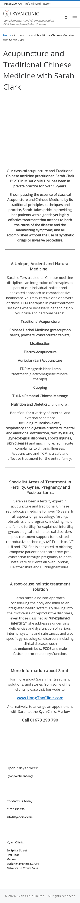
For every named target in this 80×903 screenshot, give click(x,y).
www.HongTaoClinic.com (40, 697)
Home (7, 35)
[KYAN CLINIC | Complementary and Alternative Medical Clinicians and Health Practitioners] (7, 13)
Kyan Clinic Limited (31, 896)
